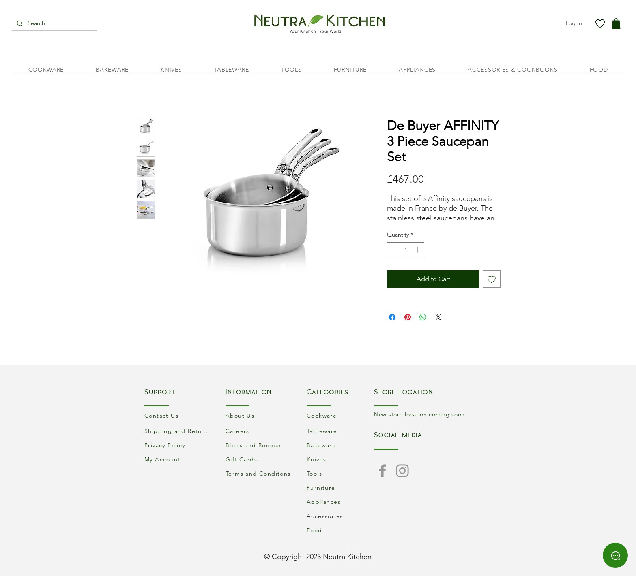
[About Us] (259, 415)
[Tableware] (340, 431)
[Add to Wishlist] (492, 279)
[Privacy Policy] (178, 445)
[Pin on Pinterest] (408, 317)
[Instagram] (402, 470)
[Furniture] (340, 487)
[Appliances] (340, 502)
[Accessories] (340, 516)
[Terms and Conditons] (259, 473)
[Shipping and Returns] (178, 431)
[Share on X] (438, 317)
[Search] (54, 23)
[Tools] (340, 473)
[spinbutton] (405, 250)
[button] (616, 23)
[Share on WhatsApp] (423, 317)
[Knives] (340, 459)
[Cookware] (340, 415)
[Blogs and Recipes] (259, 445)
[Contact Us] (178, 415)
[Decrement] (393, 250)
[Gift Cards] (259, 459)
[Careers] (259, 431)
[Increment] (418, 250)
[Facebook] (382, 470)
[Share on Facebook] (392, 317)
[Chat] (615, 555)
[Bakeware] (340, 445)
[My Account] (178, 459)
